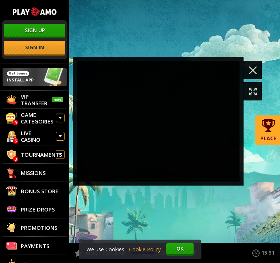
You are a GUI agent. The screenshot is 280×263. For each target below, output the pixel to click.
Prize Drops (30, 209)
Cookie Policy (145, 249)
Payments (27, 245)
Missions (26, 172)
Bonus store (32, 191)
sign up (35, 30)
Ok (180, 248)
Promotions (31, 227)
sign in (34, 47)
